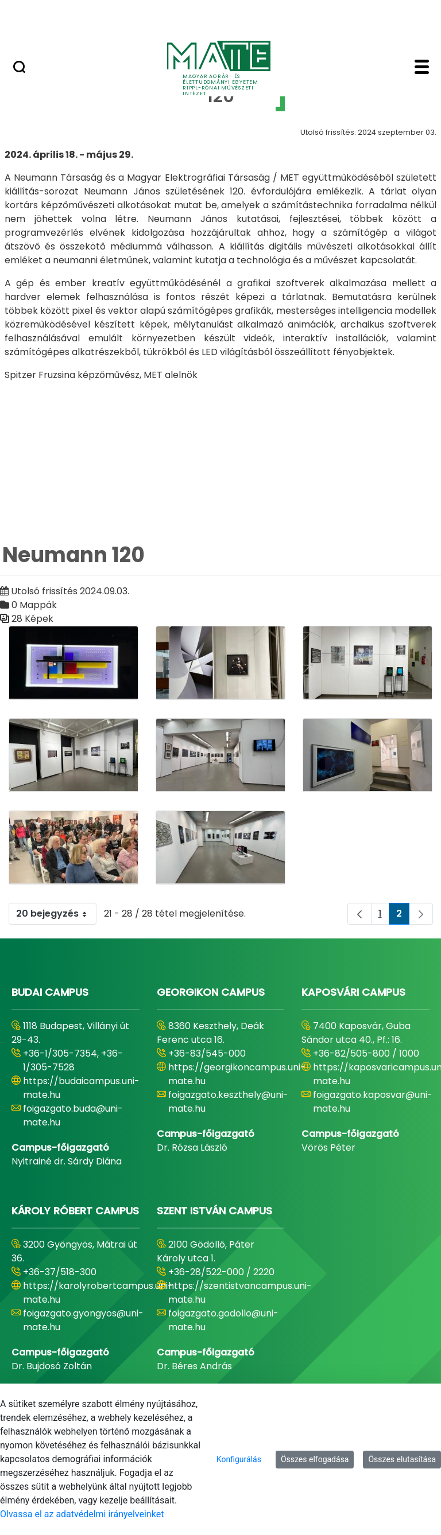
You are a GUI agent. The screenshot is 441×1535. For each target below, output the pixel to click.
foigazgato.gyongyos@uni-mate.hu (83, 1320)
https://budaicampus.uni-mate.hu (81, 1087)
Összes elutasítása (402, 1459)
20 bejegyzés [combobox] (56, 914)
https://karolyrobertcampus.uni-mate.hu (98, 1292)
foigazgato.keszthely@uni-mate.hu (228, 1101)
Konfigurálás (238, 1459)
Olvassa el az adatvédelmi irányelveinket (82, 1514)
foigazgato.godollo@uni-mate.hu (223, 1320)
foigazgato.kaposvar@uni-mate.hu (372, 1101)
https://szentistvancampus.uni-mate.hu (240, 1292)
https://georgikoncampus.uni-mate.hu (236, 1074)
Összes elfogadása (315, 1459)
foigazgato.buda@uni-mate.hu (73, 1115)
